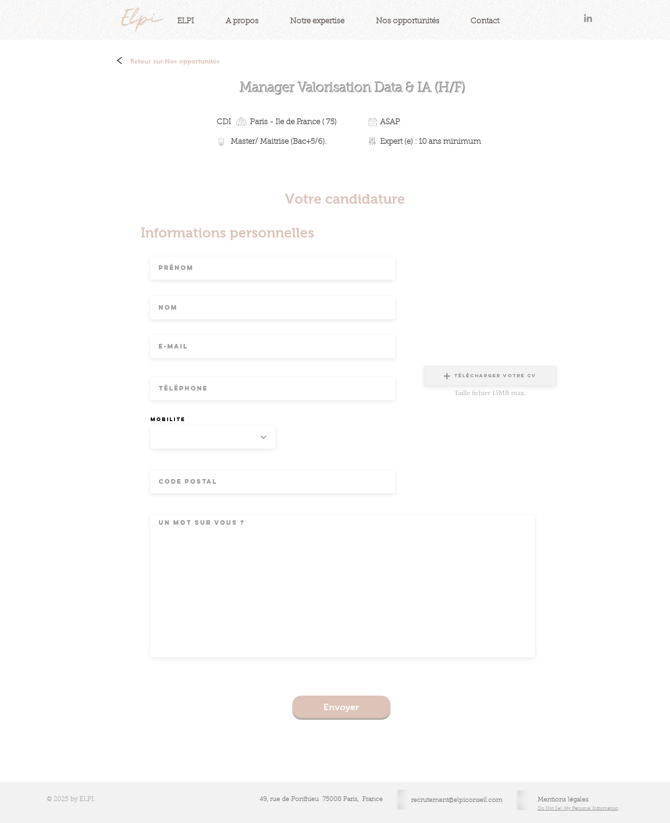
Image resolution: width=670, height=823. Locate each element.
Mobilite (167, 419)
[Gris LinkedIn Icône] (588, 18)
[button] (490, 376)
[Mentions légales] (563, 800)
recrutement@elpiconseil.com (456, 800)
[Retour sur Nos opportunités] (175, 62)
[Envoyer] (341, 707)
